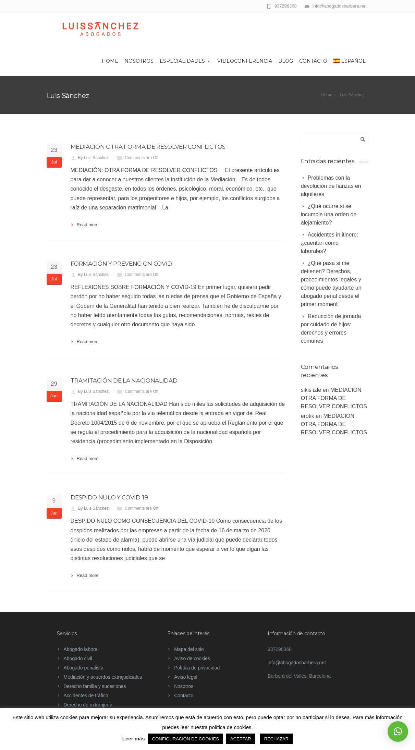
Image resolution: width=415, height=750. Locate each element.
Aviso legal (185, 677)
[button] (398, 731)
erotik (307, 416)
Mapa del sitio (189, 649)
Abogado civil (78, 658)
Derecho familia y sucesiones (95, 686)
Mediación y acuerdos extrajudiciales (103, 677)
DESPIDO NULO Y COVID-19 (109, 497)
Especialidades (185, 61)
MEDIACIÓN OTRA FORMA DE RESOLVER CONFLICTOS (148, 146)
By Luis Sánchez (93, 157)
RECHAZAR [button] (276, 738)
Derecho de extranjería (88, 704)
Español (349, 61)
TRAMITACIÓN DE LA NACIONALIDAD (124, 380)
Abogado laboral (81, 649)
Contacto (313, 61)
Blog (285, 61)
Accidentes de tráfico (86, 695)
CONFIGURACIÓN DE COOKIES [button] (185, 738)
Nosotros (139, 61)
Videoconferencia (244, 61)
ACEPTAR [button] (240, 738)
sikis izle (311, 390)
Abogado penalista (83, 667)
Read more (88, 224)
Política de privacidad (197, 667)
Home (110, 61)
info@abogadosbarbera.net (297, 662)
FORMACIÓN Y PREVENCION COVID (121, 263)
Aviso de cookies (192, 658)
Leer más (133, 738)
